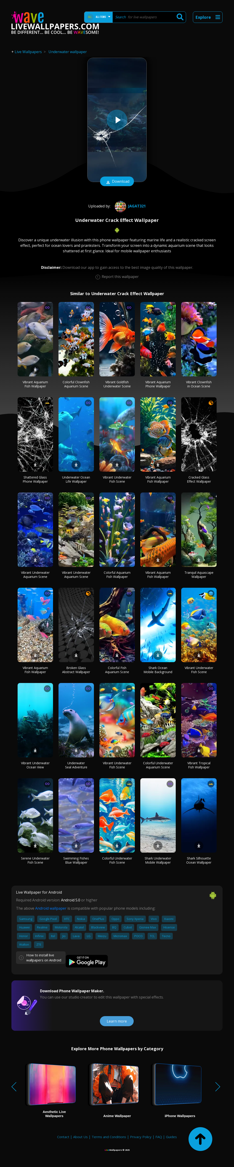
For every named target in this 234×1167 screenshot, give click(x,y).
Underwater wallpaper (67, 51)
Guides (171, 1136)
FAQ (158, 1136)
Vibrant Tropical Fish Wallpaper (198, 765)
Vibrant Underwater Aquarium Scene (35, 574)
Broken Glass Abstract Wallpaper (76, 670)
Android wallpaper (50, 908)
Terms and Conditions (109, 1136)
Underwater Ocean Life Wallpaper (76, 479)
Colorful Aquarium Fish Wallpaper (117, 574)
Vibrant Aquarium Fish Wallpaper (35, 384)
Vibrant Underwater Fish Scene (117, 479)
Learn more (117, 1021)
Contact (63, 1136)
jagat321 (130, 206)
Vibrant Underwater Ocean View (35, 765)
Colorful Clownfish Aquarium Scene (76, 384)
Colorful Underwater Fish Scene (117, 860)
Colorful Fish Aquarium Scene (117, 670)
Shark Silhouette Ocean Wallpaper (198, 860)
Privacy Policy (141, 1136)
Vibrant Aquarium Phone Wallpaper (158, 384)
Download (117, 182)
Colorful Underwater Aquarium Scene (158, 765)
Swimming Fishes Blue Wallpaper (76, 860)
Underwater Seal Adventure (76, 765)
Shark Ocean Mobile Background (158, 670)
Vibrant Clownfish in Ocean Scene (199, 384)
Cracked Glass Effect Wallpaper (199, 479)
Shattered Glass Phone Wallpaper (35, 479)
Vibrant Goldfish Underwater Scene (117, 384)
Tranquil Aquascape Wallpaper (198, 574)
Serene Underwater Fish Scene (35, 860)
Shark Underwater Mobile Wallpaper (158, 860)
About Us (80, 1136)
